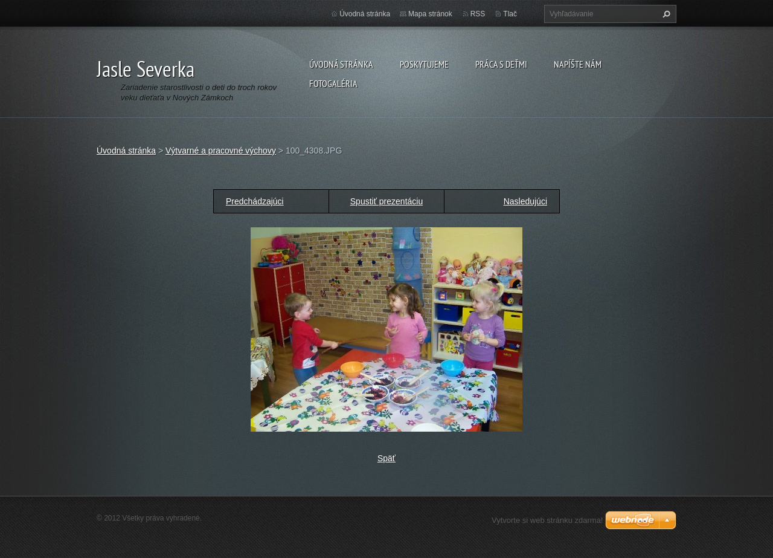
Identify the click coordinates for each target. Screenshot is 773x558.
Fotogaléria (333, 83)
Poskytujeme (424, 64)
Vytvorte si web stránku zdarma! (547, 520)
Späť (386, 458)
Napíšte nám (577, 64)
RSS (478, 14)
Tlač (510, 14)
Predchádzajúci (255, 201)
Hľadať (665, 14)
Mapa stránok (430, 14)
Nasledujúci (525, 201)
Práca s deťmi (501, 64)
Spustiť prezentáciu (386, 201)
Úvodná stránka (341, 64)
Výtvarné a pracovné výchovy (220, 150)
